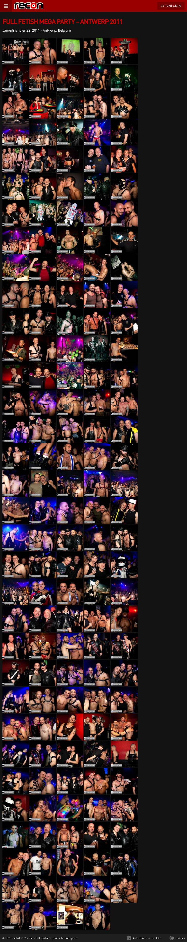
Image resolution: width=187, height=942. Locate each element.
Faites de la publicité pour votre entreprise (52, 938)
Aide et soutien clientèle (146, 938)
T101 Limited (12, 938)
